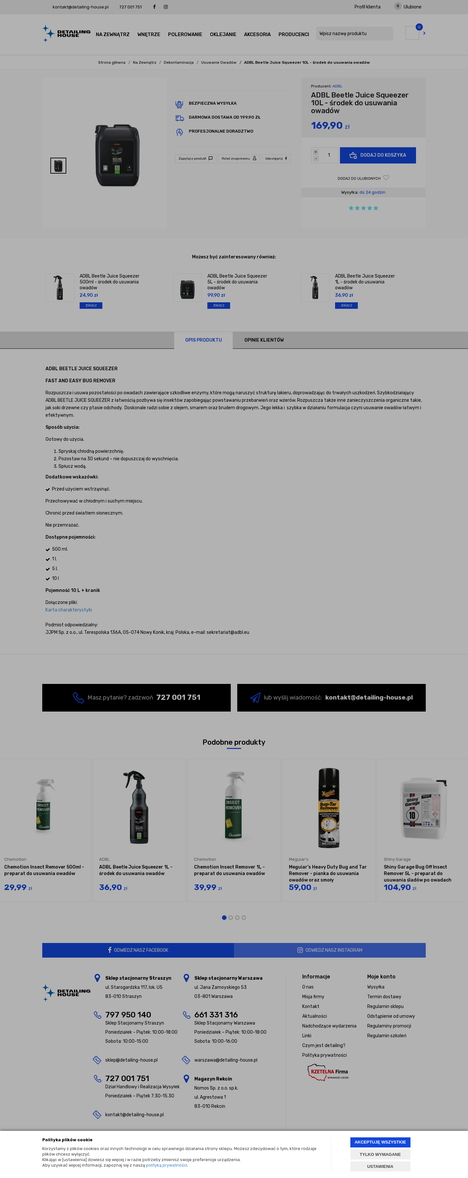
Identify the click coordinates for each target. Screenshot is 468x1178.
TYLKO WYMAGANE (380, 1154)
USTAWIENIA (380, 1166)
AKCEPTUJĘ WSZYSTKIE (380, 1142)
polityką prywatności (166, 1165)
